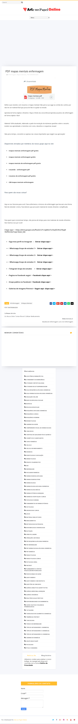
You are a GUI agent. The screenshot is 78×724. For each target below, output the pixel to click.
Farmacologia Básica (33, 490)
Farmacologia (31, 483)
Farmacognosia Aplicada (34, 476)
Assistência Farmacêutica (34, 377)
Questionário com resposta (35, 581)
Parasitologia (31, 556)
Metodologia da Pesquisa (34, 524)
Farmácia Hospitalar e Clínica (36, 497)
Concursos (30, 432)
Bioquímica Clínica (32, 414)
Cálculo (28, 445)
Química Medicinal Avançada (35, 592)
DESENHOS (29, 452)
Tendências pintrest (33, 617)
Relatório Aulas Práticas (34, 598)
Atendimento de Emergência (35, 380)
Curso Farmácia (31, 442)
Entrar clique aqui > (44, 269)
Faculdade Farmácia (32, 473)
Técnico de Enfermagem (33, 624)
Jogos (28, 514)
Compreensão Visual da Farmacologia (38, 428)
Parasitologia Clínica (33, 559)
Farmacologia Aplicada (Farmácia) (37, 487)
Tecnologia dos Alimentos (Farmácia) (38, 614)
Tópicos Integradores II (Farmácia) (37, 631)
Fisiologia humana (32, 500)
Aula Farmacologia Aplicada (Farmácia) (39, 394)
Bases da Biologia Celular (34, 401)
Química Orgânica (32, 595)
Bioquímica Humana (32, 418)
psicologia (29, 645)
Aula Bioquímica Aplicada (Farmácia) (38, 390)
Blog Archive (46, 656)
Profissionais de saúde (33, 574)
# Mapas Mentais (26, 303)
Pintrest (29, 566)
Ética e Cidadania (31, 648)
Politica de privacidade (31, 656)
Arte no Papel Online (20, 720)
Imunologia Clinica (32, 511)
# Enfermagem (14, 303)
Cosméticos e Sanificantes (34, 438)
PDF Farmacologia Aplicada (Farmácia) (38, 549)
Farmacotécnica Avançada (35, 494)
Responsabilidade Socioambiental (37, 602)
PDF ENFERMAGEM (32, 75)
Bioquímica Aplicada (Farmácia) (36, 411)
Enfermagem (12, 75)
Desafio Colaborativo (33, 463)
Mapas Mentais (21, 75)
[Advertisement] (39, 43)
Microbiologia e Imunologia (35, 528)
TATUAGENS (30, 611)
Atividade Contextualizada (35, 383)
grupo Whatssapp (32, 641)
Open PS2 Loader (31, 535)
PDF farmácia (30, 552)
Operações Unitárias (33, 538)
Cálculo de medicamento (34, 449)
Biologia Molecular (32, 408)
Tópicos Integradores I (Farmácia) (37, 628)
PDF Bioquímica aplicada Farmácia (37, 542)
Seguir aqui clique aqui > (45, 289)
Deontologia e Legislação (34, 456)
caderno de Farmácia (33, 638)
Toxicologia (30, 621)
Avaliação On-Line (32, 397)
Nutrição (29, 531)
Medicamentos (31, 521)
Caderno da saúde (32, 425)
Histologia (30, 507)
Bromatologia (31, 421)
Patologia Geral (31, 562)
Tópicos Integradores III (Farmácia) (38, 635)
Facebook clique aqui (42, 275)
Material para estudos (33, 518)
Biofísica (29, 404)
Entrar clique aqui (42, 242)
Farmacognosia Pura (33, 480)
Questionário (30, 578)
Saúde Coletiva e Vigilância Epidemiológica (34, 606)
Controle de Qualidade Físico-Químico (38, 435)
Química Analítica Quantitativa (37, 588)
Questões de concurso (33, 585)
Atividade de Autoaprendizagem (36, 387)
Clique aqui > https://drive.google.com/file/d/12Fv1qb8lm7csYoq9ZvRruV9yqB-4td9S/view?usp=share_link (35, 231)
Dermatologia (31, 459)
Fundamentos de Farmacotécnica (37, 504)
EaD (27, 466)
